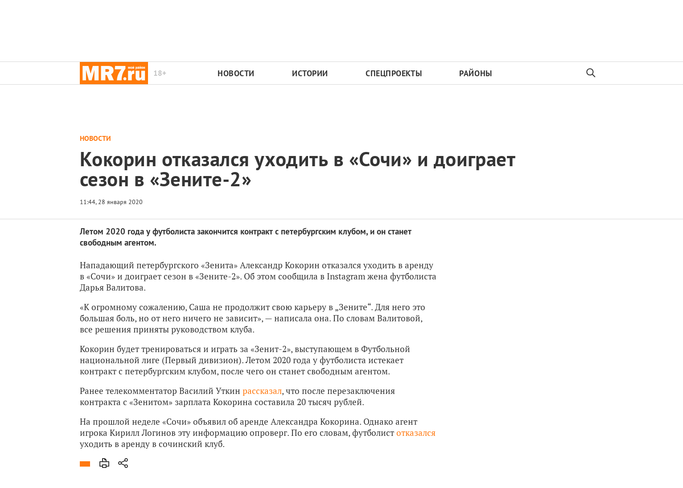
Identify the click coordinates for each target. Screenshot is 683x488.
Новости (236, 73)
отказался (416, 432)
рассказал (262, 390)
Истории (310, 73)
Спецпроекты (394, 73)
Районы (475, 73)
